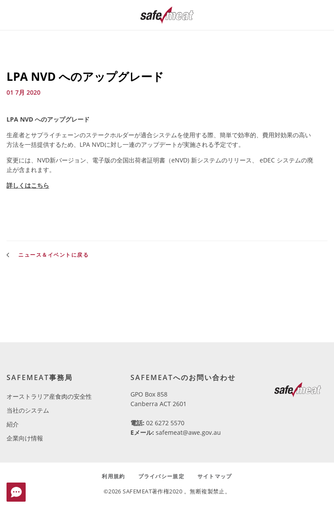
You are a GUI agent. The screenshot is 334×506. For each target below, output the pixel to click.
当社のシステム (28, 410)
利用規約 (113, 476)
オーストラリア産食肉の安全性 (49, 396)
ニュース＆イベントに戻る (48, 254)
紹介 (13, 424)
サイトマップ (214, 476)
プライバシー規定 (161, 476)
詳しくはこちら (28, 185)
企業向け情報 (25, 438)
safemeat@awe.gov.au (188, 432)
